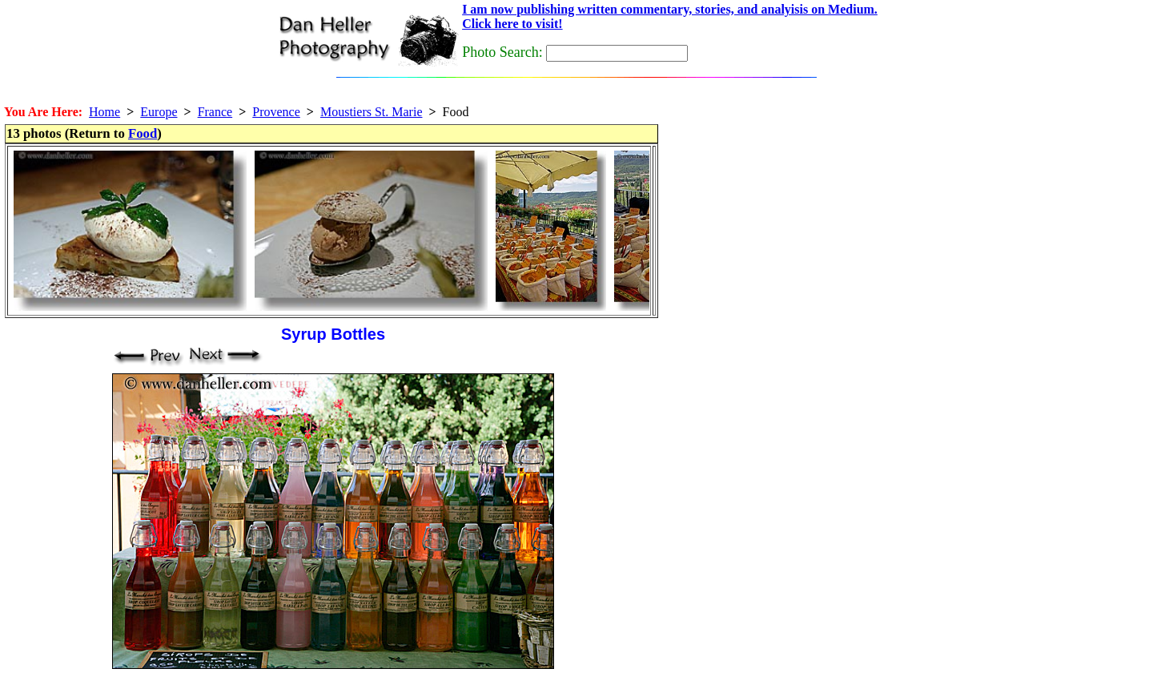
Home (104, 112)
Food (142, 133)
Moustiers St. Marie (371, 112)
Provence (276, 112)
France (215, 112)
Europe (158, 112)
